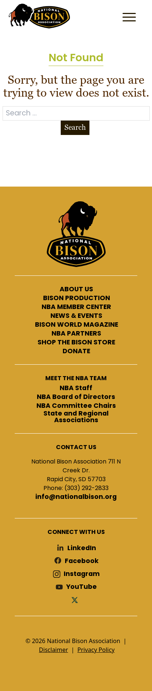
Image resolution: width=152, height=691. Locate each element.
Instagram (82, 574)
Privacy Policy (95, 650)
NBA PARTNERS (76, 333)
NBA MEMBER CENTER (76, 307)
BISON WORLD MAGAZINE (76, 325)
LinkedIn (81, 548)
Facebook (82, 561)
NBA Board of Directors (76, 397)
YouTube (81, 587)
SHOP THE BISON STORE (76, 342)
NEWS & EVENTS (76, 316)
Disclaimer (53, 650)
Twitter (76, 599)
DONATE (76, 351)
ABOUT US (76, 289)
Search (75, 127)
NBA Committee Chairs (76, 406)
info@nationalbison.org (76, 497)
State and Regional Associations (76, 416)
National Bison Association (38, 15)
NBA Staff (76, 388)
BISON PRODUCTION (76, 298)
